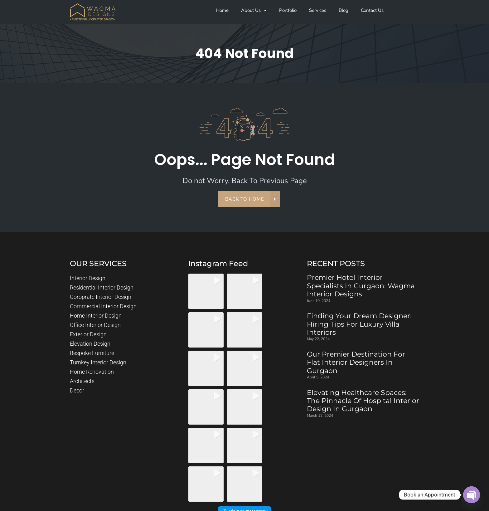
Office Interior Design (95, 325)
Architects (82, 381)
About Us (254, 10)
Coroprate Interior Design (100, 297)
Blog (343, 10)
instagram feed (218, 263)
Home (222, 10)
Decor (77, 390)
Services (317, 10)
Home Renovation (92, 372)
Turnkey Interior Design (98, 362)
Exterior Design (88, 334)
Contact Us (372, 10)
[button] (206, 291)
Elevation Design (90, 344)
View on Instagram (244, 437)
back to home (248, 199)
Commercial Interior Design (103, 306)
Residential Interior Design (101, 288)
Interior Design (87, 278)
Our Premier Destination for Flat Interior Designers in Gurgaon (356, 362)
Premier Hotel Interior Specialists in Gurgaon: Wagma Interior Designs (361, 286)
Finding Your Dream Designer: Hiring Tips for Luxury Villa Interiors (359, 324)
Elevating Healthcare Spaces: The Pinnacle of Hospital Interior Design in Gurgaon (363, 400)
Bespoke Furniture (92, 353)
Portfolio (288, 10)
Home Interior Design (96, 316)
